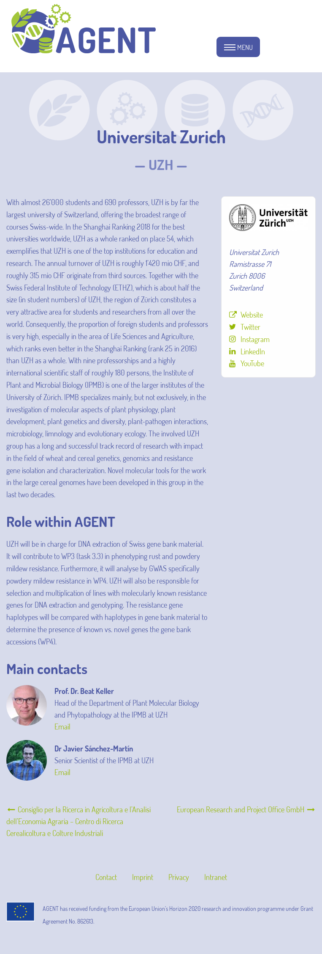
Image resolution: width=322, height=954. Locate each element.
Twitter (250, 327)
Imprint (142, 877)
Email (62, 726)
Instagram (255, 339)
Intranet (215, 877)
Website (252, 314)
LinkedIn (253, 351)
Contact (106, 877)
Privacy (178, 877)
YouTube (252, 363)
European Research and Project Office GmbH (246, 809)
